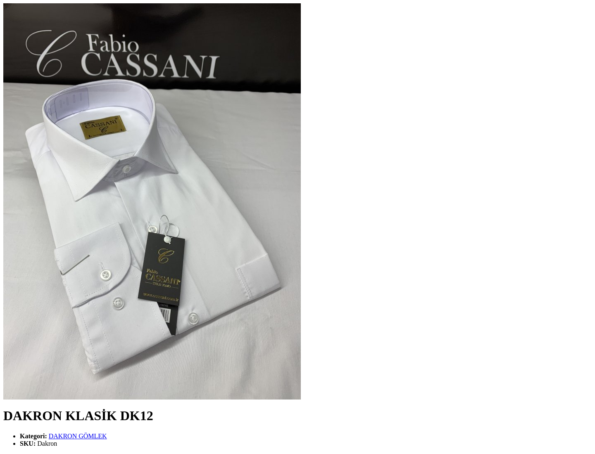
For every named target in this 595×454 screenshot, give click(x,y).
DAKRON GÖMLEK (78, 436)
